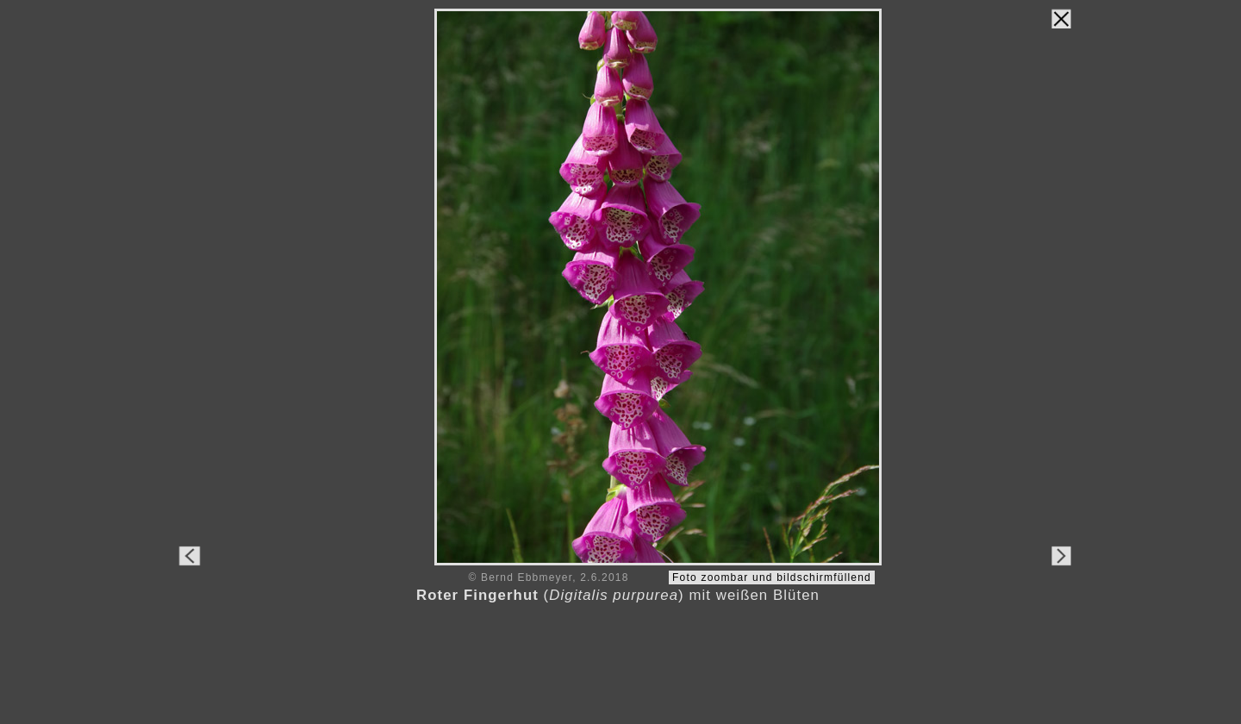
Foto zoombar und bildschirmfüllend (771, 577)
